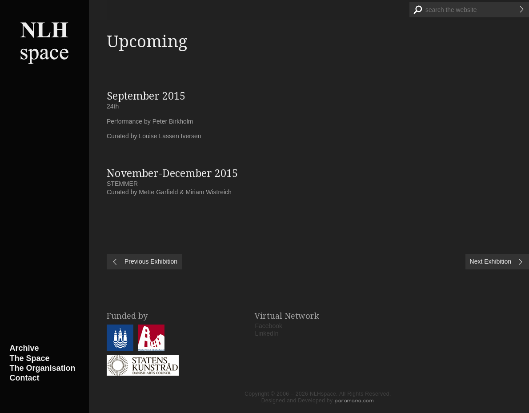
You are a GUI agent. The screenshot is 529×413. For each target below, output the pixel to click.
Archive (24, 348)
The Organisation (43, 368)
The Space (30, 358)
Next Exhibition (490, 261)
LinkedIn (267, 333)
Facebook (268, 325)
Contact (25, 377)
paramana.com (354, 400)
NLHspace (44, 42)
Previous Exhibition (150, 261)
